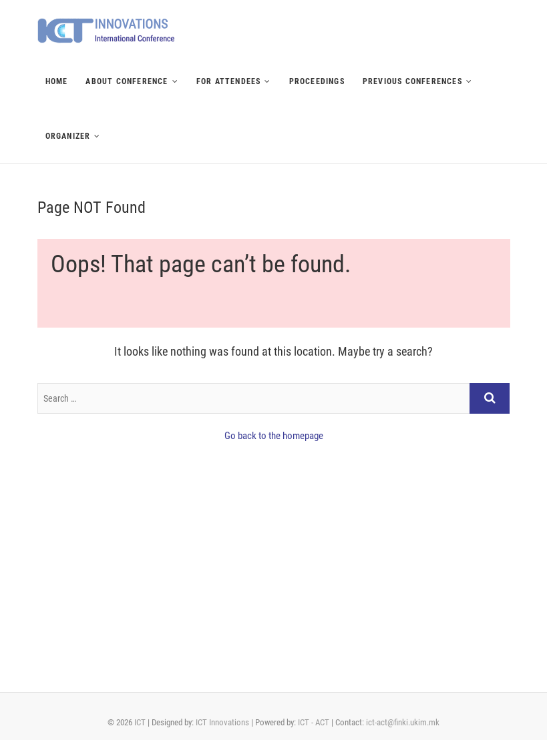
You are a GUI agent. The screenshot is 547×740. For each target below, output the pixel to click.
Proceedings (317, 81)
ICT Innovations (222, 722)
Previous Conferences (412, 81)
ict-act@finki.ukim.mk (402, 722)
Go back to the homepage (273, 436)
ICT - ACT (313, 722)
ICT (140, 722)
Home (56, 81)
